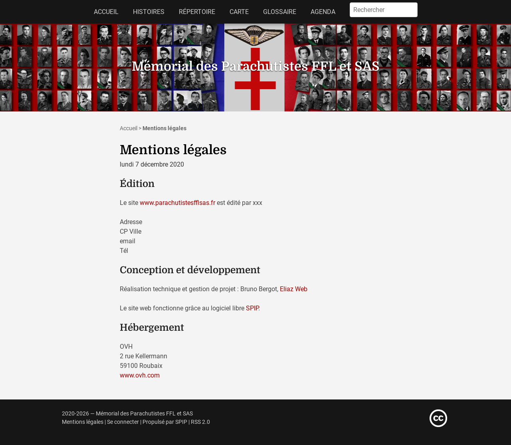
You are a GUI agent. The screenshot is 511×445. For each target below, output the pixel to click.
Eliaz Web (293, 289)
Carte (239, 12)
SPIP (252, 308)
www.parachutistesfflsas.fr (177, 203)
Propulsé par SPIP (165, 422)
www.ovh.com (140, 375)
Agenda (323, 12)
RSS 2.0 (200, 422)
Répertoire (197, 12)
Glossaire (279, 12)
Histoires (148, 12)
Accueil (106, 12)
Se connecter (123, 422)
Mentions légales (82, 422)
